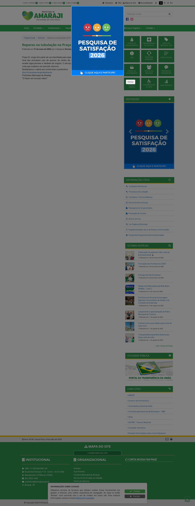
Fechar (130, 82)
